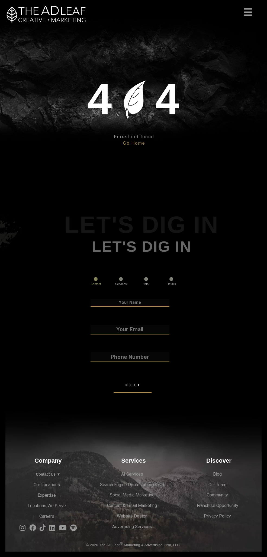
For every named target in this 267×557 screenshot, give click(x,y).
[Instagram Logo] (22, 529)
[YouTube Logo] (62, 529)
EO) (160, 484)
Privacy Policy (217, 516)
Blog (217, 474)
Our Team (217, 484)
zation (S (148, 484)
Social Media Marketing (132, 495)
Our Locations (47, 484)
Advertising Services (132, 526)
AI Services (132, 474)
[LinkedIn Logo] (52, 529)
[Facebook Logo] (32, 529)
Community (217, 495)
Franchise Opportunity (217, 505)
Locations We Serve (47, 505)
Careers (46, 516)
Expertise (47, 495)
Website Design (132, 516)
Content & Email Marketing (132, 505)
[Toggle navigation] (133, 10)
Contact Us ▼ (48, 474)
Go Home (134, 143)
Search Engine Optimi (120, 484)
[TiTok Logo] (43, 529)
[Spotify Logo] (73, 529)
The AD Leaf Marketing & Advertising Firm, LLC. (140, 545)
